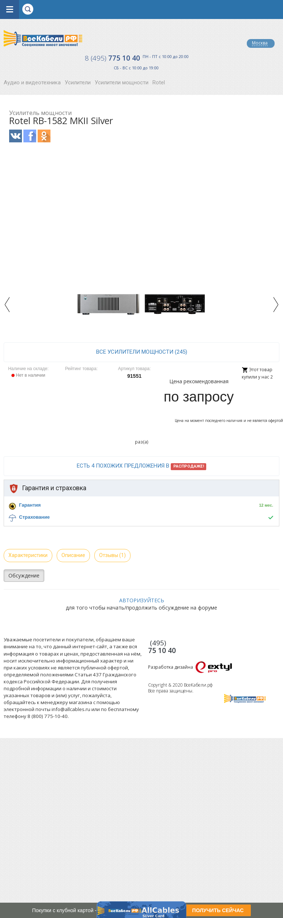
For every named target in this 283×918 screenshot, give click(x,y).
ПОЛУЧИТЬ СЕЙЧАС (218, 910)
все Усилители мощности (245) (141, 352)
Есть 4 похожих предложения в (142, 466)
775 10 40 (112, 58)
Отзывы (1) (112, 555)
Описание (73, 555)
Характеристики (28, 555)
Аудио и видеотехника (32, 82)
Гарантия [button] (30, 505)
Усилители (78, 82)
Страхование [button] (34, 517)
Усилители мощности (121, 82)
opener (9, 9)
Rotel (158, 82)
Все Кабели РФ (43, 38)
